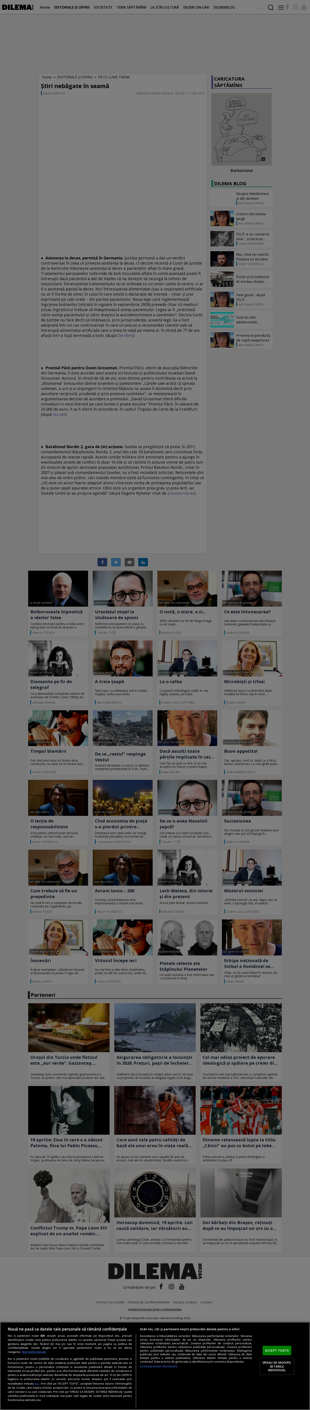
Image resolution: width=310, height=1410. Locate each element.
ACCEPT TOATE (277, 1350)
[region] (155, 1366)
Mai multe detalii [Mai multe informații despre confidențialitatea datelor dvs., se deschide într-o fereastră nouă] (34, 1352)
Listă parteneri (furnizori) (158, 1366)
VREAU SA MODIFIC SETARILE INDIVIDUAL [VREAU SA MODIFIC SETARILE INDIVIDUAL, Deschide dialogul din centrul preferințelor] (276, 1366)
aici (37, 1383)
